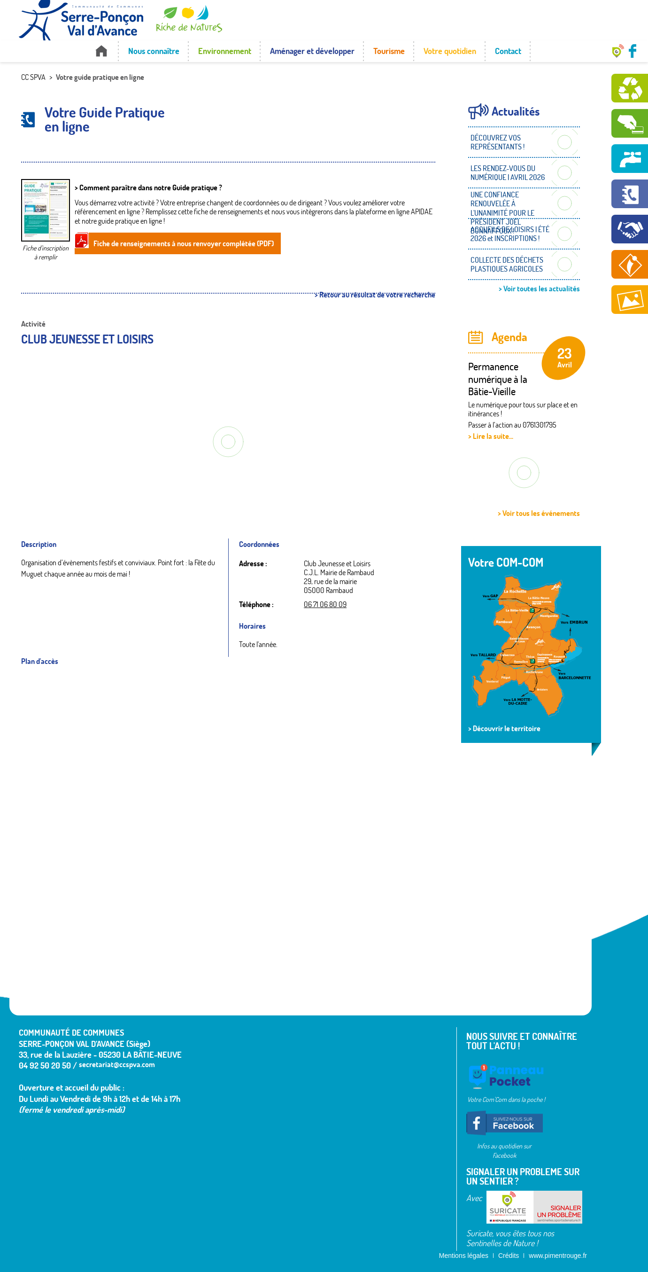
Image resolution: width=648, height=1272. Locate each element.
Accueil (101, 51)
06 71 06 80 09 (325, 604)
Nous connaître (153, 51)
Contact (508, 51)
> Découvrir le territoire (504, 728)
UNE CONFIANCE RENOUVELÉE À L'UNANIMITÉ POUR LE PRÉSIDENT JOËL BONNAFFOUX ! (502, 212)
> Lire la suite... (490, 436)
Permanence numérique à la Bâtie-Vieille (497, 379)
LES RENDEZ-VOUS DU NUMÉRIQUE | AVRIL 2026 (508, 173)
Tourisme (389, 51)
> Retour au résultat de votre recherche (375, 294)
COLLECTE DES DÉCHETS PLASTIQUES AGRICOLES (507, 264)
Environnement (224, 51)
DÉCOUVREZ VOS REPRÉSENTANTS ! (498, 142)
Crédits (508, 1255)
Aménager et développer (312, 51)
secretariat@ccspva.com (117, 1064)
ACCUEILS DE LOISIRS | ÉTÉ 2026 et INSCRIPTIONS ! (510, 234)
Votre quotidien (450, 51)
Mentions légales (463, 1255)
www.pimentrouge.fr (558, 1255)
